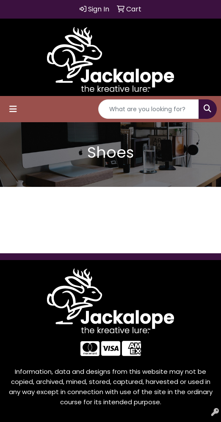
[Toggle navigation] (13, 109)
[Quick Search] (148, 109)
